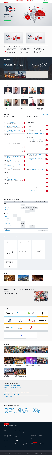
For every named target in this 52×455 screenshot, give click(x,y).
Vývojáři (40, 442)
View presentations (8, 20)
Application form (33, 435)
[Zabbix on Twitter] (39, 451)
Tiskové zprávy (33, 443)
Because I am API (9, 168)
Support (24, 430)
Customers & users (33, 444)
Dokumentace (6, 440)
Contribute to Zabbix (42, 443)
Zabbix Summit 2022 (8, 410)
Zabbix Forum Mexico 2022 (9, 407)
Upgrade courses (25, 442)
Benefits (16, 436)
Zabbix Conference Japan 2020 (23, 407)
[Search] (38, 0)
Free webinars (41, 434)
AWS (15, 442)
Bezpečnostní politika (7, 453)
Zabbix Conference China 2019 (23, 410)
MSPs (32, 0)
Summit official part (7, 206)
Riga (5, 64)
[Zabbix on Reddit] (43, 451)
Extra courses (25, 443)
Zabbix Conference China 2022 (9, 408)
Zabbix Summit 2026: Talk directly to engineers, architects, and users (23, 0)
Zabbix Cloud (17, 434)
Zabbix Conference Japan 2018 (37, 407)
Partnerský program (34, 430)
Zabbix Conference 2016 (36, 411)
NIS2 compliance (6, 446)
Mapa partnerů (33, 434)
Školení (24, 438)
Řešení (5, 442)
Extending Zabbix (9, 160)
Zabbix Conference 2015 (36, 412)
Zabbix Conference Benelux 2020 (23, 409)
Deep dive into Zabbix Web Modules (34, 148)
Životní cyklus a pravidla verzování (9, 436)
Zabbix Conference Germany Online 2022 (11, 412)
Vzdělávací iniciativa (41, 444)
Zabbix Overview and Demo (8, 430)
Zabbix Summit (41, 430)
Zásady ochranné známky (22, 453)
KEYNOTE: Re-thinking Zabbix (11, 122)
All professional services (26, 436)
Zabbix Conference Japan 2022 (9, 409)
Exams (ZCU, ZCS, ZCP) (8, 225)
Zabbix (6, 2)
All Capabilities (6, 434)
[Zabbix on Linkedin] (45, 451)
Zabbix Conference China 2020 (23, 408)
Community (35, 0)
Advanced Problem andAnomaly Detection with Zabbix (8, 216)
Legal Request (28, 453)
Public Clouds (17, 440)
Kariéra (34, 442)
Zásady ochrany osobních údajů (15, 453)
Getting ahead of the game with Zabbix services (13, 126)
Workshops (6, 209)
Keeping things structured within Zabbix (12, 179)
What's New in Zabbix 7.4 (8, 435)
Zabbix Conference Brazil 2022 (9, 411)
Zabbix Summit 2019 (22, 412)
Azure (15, 443)
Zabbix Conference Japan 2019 (23, 411)
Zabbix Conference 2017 (36, 409)
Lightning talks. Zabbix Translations (34, 190)
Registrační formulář (26, 444)
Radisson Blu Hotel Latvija (32, 63)
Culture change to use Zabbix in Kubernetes (35, 154)
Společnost (33, 438)
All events (40, 435)
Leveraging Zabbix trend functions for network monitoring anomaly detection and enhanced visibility (13, 142)
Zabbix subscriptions (18, 430)
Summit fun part (7, 207)
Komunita (40, 438)
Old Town (37, 64)
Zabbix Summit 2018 (35, 408)
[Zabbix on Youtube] (47, 451)
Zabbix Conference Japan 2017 (37, 410)
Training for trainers (7, 230)
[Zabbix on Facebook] (41, 451)
